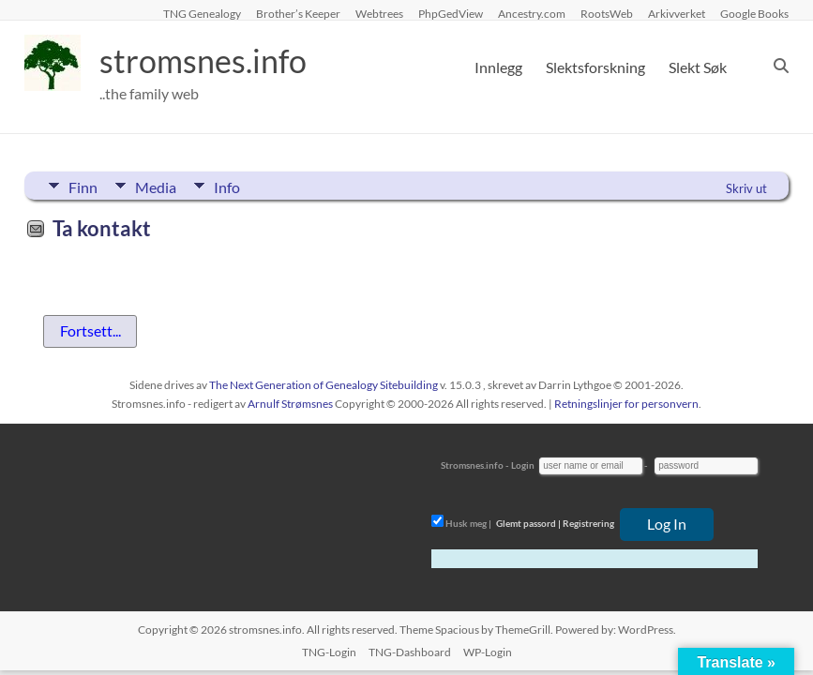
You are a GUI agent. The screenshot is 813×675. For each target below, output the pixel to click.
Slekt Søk (698, 67)
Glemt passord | (528, 523)
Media (157, 185)
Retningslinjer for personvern (626, 404)
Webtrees (379, 13)
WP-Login (487, 652)
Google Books (754, 13)
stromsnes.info (209, 61)
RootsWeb (606, 13)
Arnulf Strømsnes (290, 404)
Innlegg (498, 67)
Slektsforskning (595, 67)
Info (231, 185)
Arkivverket (676, 13)
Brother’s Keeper (298, 13)
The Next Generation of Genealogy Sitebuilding (323, 385)
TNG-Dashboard (410, 652)
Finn (83, 185)
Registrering (588, 523)
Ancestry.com (531, 13)
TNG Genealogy (202, 13)
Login (522, 465)
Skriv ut (746, 188)
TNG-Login (329, 652)
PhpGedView (450, 13)
